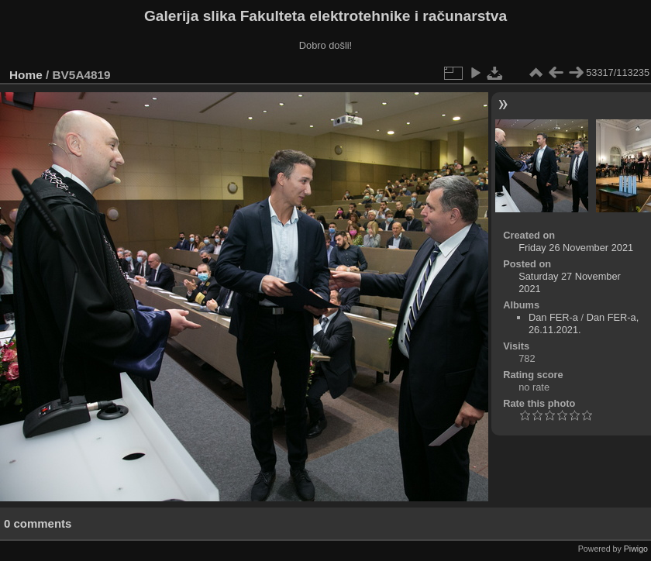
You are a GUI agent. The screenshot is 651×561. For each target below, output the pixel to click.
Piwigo (636, 548)
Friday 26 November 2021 (575, 247)
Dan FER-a (553, 317)
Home (26, 74)
